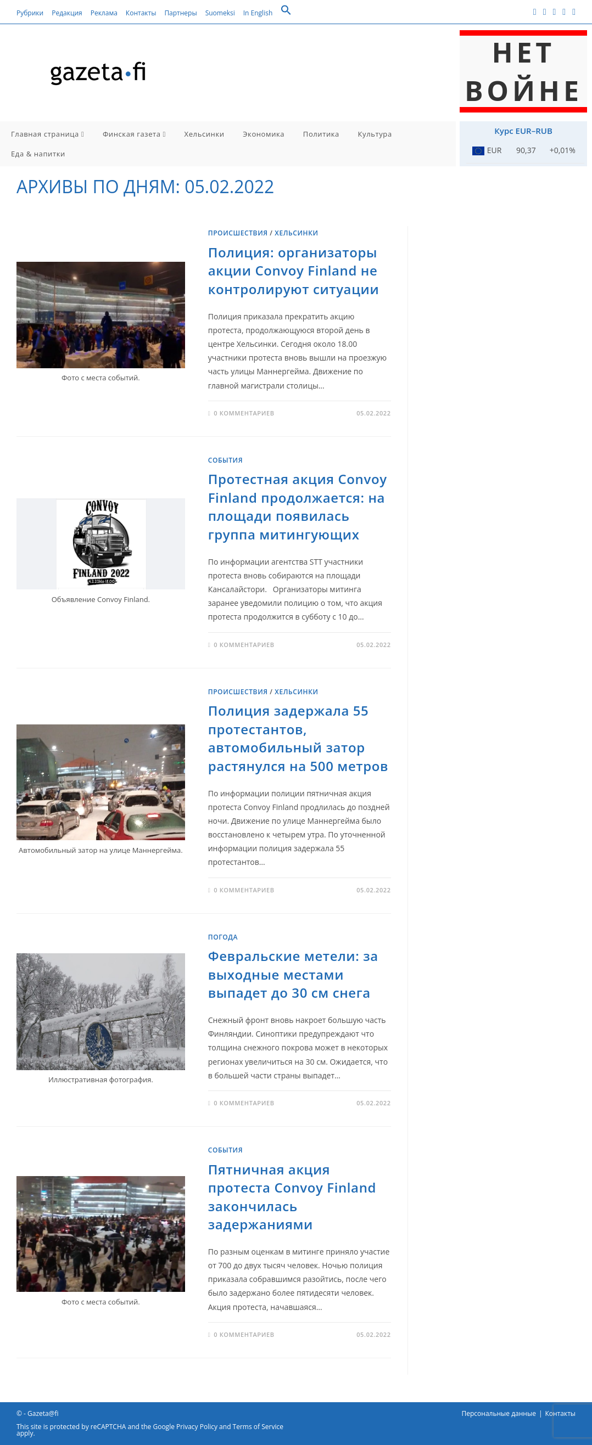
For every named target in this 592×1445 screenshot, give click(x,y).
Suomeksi (220, 13)
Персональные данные (499, 1413)
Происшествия (238, 233)
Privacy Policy (196, 1426)
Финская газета (134, 134)
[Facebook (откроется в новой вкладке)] (535, 11)
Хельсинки (205, 134)
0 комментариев (244, 413)
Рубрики (29, 13)
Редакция (67, 13)
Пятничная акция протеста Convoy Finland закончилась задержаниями (292, 1197)
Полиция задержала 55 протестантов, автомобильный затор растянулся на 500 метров (298, 738)
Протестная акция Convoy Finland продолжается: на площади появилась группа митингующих (297, 506)
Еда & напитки (38, 154)
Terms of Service (258, 1426)
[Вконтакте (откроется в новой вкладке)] (545, 11)
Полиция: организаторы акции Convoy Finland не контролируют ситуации (293, 270)
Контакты (141, 13)
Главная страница (47, 134)
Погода (223, 937)
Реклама (104, 13)
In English (258, 13)
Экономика (263, 134)
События (225, 460)
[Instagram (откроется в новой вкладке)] (554, 11)
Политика (321, 134)
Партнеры (180, 13)
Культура (375, 134)
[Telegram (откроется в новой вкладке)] (572, 11)
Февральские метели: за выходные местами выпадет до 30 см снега (293, 974)
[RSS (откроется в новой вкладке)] (564, 11)
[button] (286, 13)
